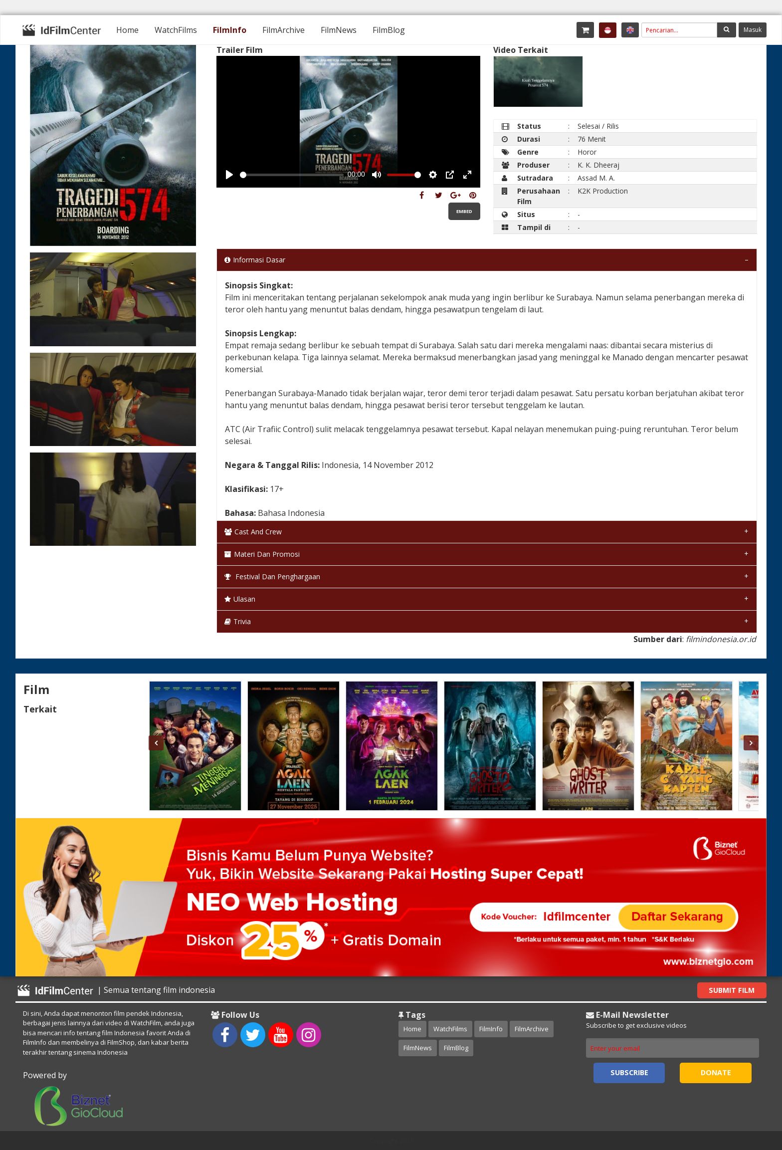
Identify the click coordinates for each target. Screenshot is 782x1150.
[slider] (292, 175)
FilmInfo (229, 29)
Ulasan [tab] (239, 599)
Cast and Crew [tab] (253, 531)
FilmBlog (389, 29)
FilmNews (339, 29)
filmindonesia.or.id (721, 639)
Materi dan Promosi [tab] (262, 554)
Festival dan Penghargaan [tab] (272, 576)
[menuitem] (127, 29)
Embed (464, 211)
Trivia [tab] (237, 621)
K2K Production (603, 191)
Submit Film (732, 990)
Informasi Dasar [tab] (254, 259)
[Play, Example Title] (229, 175)
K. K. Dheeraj (598, 165)
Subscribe (629, 1072)
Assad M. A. (596, 178)
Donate (716, 1072)
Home (127, 29)
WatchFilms (176, 29)
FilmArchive (283, 29)
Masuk (753, 29)
